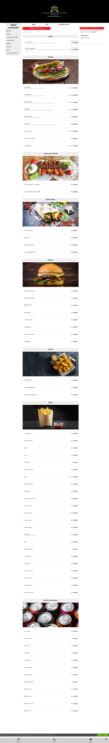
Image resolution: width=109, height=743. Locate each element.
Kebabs (8, 34)
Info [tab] (47, 24)
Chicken (8, 46)
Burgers (8, 43)
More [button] (53, 735)
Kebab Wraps (10, 40)
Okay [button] (103, 734)
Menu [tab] (33, 24)
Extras (8, 50)
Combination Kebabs (12, 37)
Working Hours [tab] (64, 24)
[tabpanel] (50, 28)
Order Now (18, 740)
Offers (8, 31)
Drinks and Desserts (12, 53)
